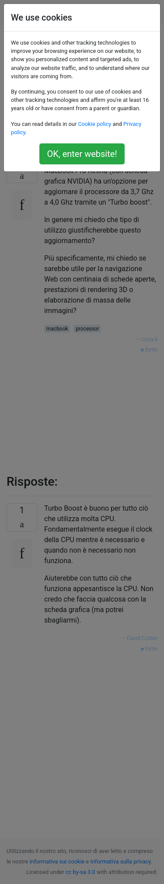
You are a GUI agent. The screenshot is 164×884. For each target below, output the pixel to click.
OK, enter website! (82, 154)
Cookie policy (94, 124)
